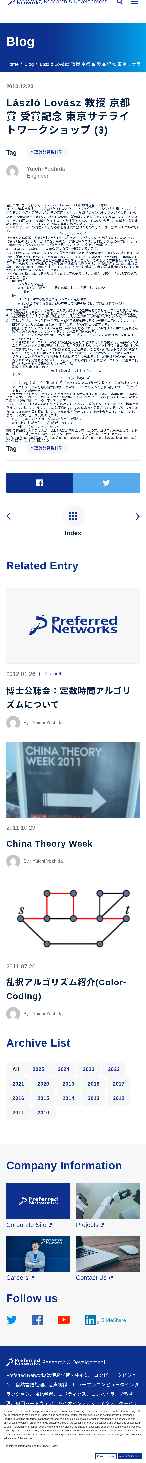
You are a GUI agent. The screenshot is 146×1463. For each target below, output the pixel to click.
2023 (89, 1068)
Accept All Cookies (129, 1456)
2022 (114, 1068)
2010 (43, 1112)
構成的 (72, 263)
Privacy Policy (49, 1445)
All (15, 1068)
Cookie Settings (106, 1456)
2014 (69, 1097)
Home (12, 64)
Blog (29, 64)
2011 (18, 1112)
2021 (18, 1083)
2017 (119, 1083)
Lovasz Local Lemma (55, 205)
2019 (69, 1083)
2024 (64, 1068)
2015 (43, 1097)
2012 (119, 1097)
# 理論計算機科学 (47, 152)
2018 (94, 1083)
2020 (43, 1083)
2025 (39, 1068)
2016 (18, 1097)
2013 (94, 1097)
